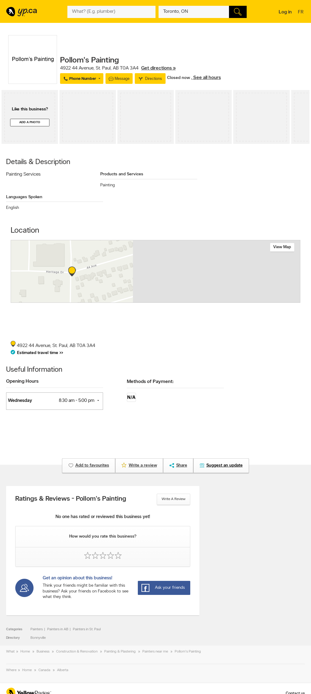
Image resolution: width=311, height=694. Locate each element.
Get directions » (158, 68)
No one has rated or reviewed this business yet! (102, 517)
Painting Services (23, 174)
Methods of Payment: (150, 381)
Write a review (173, 499)
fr (301, 12)
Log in (285, 12)
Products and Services (121, 174)
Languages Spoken (24, 197)
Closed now (179, 78)
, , (118, 68)
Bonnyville (38, 638)
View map (282, 247)
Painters (36, 629)
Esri (200, 299)
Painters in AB (57, 629)
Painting (107, 185)
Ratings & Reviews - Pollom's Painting (70, 499)
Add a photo (29, 122)
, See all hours (206, 77)
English (12, 208)
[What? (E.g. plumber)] (111, 12)
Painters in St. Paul (87, 629)
